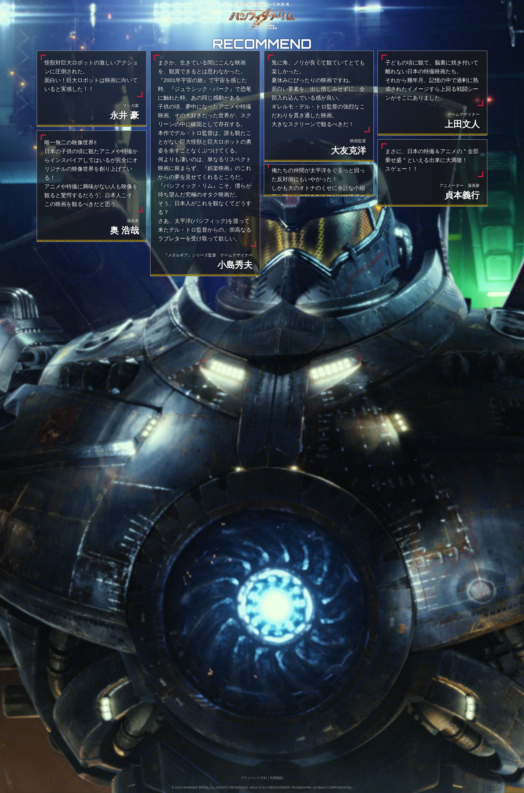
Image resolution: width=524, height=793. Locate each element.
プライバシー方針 (254, 778)
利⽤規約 (276, 778)
